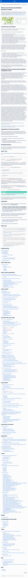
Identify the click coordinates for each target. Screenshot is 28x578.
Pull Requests (5, 525)
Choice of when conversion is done (9, 366)
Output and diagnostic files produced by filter (10, 360)
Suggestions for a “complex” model (8, 356)
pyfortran (5, 270)
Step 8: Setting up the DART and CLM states (10, 485)
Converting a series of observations (9, 430)
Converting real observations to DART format (10, 420)
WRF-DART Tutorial (5, 492)
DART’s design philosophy (6, 301)
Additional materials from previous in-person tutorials (12, 512)
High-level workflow (6, 417)
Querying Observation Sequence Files (9, 376)
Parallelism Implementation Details (9, 544)
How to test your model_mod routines (8, 357)
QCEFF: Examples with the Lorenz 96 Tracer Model (10, 465)
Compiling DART (4, 256)
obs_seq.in (5, 395)
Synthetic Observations (7, 387)
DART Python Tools (5, 264)
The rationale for (7, 391)
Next (25, 572)
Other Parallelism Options (7, 545)
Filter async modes (5, 551)
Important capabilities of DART (7, 304)
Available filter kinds (6, 312)
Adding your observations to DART (7, 384)
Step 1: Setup (5, 496)
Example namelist (8, 392)
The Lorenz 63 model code (7, 281)
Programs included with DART (7, 373)
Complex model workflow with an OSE (9, 299)
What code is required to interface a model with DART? (12, 324)
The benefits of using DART (6, 292)
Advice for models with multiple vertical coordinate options (12, 362)
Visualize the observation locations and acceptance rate (12, 506)
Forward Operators (5, 542)
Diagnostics (5, 332)
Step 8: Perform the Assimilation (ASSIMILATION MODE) (12, 503)
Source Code (5, 523)
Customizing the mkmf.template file (9, 257)
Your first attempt (6, 341)
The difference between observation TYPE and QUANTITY (11, 412)
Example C (5, 469)
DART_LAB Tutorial (5, 460)
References (5, 277)
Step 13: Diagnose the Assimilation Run (9, 490)
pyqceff (5, 269)
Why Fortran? (5, 302)
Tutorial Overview (6, 475)
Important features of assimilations (9, 343)
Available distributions (7, 313)
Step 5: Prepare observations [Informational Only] (11, 500)
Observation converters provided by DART (10, 306)
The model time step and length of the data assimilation (12, 282)
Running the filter (6, 286)
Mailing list (4, 527)
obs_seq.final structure (7, 402)
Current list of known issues (7, 421)
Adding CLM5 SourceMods (7, 477)
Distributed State (5, 554)
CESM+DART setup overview (7, 561)
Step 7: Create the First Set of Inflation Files (10, 502)
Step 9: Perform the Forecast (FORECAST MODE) (11, 504)
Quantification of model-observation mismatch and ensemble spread (15, 507)
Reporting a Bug (5, 524)
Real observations (6, 386)
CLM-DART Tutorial (5, 472)
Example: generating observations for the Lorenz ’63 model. (13, 405)
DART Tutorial (4, 464)
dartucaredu (11, 134)
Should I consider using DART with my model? (10, 322)
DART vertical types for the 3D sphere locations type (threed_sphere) (14, 363)
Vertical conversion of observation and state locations (12, 535)
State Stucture (4, 547)
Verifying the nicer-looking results (8, 287)
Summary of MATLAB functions (8, 451)
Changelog (4, 570)
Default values (5, 314)
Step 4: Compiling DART (7, 481)
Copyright (3, 569)
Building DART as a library (7, 337)
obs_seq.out (5, 396)
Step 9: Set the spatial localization (8, 486)
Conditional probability (7, 457)
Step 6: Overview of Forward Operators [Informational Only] (13, 501)
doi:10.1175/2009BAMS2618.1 (21, 229)
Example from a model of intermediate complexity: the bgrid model (14, 444)
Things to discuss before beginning (9, 323)
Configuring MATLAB (6, 450)
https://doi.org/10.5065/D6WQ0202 (8, 221)
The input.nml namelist (7, 280)
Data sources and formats (7, 409)
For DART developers (6, 336)
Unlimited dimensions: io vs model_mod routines (11, 549)
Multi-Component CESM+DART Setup (8, 559)
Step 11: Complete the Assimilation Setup (9, 488)
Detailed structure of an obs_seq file (8, 399)
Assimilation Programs (7, 378)
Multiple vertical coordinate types (8, 364)
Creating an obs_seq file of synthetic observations (10, 403)
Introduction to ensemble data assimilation (9, 274)
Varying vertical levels (6, 365)
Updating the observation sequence (9, 283)
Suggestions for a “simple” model (7, 355)
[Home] (1, 4)
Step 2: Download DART (7, 479)
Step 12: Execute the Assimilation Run (9, 489)
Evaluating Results (6, 379)
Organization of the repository (8, 254)
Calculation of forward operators (8, 534)
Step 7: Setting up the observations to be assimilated (12, 484)
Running (7, 328)
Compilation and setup (7, 416)
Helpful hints (5, 565)
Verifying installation (5, 260)
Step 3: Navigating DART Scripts (8, 480)
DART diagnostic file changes (8, 536)
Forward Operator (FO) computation (9, 370)
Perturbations (5, 540)
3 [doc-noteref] (17, 103)
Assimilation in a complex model (7, 339)
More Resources (5, 513)
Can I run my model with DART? (7, 319)
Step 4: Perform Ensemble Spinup (8, 499)
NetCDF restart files (6, 533)
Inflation (3, 348)
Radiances (4, 414)
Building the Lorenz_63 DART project (9, 258)
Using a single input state (7, 330)
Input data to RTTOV (6, 418)
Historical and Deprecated (7, 380)
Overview (4, 408)
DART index (5, 548)
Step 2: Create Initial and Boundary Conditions (10, 497)
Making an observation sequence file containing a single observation (14, 439)
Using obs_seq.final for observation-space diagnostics (12, 398)
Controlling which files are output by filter (9, 358)
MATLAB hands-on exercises (7, 463)
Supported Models (5, 517)
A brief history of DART (5, 293)
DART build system (5, 335)
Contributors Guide (5, 521)
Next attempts (5, 342)
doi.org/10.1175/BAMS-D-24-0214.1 (7, 211)
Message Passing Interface (6, 345)
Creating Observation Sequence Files (9, 375)
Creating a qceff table (6, 311)
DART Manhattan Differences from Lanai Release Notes (11, 531)
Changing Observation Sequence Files (9, 377)
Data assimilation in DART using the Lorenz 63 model (11, 278)
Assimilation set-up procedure (8, 562)
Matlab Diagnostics (6, 491)
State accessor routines (7, 555)
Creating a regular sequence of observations (10, 284)
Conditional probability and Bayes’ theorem (9, 455)
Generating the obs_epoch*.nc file (9, 510)
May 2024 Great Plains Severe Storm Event (10, 495)
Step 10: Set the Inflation (7, 487)
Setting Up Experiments (7, 374)
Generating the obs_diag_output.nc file (9, 511)
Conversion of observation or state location (10, 371)
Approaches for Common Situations (9, 543)
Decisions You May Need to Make (8, 429)
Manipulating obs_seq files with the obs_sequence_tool (11, 411)
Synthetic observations (7, 433)
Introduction (5, 340)
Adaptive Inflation (6, 350)
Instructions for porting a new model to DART (9, 325)
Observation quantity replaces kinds (9, 538)
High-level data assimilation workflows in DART (10, 297)
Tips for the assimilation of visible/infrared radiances (12, 419)
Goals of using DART (6, 321)
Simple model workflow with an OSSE (9, 298)
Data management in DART (6, 368)
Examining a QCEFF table (7, 315)
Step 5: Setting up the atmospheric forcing (10, 482)
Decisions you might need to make (9, 410)
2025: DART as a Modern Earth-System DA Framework (12, 295)
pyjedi (5, 268)
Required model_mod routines (7, 352)
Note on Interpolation (6, 353)
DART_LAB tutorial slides (7, 462)
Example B (5, 468)
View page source (24, 4)
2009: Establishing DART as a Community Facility (11, 294)
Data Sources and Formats (7, 428)
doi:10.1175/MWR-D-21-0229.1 (7, 232)
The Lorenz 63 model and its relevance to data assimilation (12, 275)
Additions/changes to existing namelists (10, 539)
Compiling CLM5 (6, 478)
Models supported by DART (7, 305)
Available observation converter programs (9, 432)
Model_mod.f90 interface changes (9, 537)
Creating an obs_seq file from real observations (10, 406)
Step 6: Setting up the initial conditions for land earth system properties (15, 483)
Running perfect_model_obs (8, 285)
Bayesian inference (6, 459)
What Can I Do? (5, 522)
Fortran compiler (5, 251)
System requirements (5, 250)
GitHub (11, 153)
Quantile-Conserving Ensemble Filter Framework (10, 309)
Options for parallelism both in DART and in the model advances (13, 552)
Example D (5, 470)
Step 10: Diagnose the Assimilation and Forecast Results (12, 505)
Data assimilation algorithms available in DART (11, 307)
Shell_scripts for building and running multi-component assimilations (14, 564)
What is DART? (4, 291)
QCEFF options (5, 310)
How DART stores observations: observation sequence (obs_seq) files (13, 393)
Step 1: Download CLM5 (7, 476)
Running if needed (8, 327)
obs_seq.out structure (6, 401)
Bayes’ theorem (5, 458)
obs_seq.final (5, 397)
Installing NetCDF (5, 252)
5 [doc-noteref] (23, 12)
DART (14, 1)
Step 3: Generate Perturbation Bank (9, 498)
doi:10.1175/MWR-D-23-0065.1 (7, 236)
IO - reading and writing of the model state (10, 369)
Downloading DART (5, 253)
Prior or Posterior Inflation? (7, 349)
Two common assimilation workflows (9, 359)
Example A (5, 467)
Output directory (6, 563)
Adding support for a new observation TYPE (9, 413)
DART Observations (5, 426)
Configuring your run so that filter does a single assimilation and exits (14, 440)
